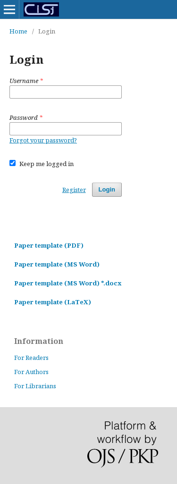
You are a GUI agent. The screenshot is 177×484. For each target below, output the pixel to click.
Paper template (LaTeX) (52, 302)
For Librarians (35, 386)
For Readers (31, 357)
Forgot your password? (43, 140)
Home (18, 31)
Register (74, 189)
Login (107, 189)
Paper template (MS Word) (57, 264)
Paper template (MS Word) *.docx (67, 283)
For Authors (31, 371)
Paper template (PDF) (49, 245)
